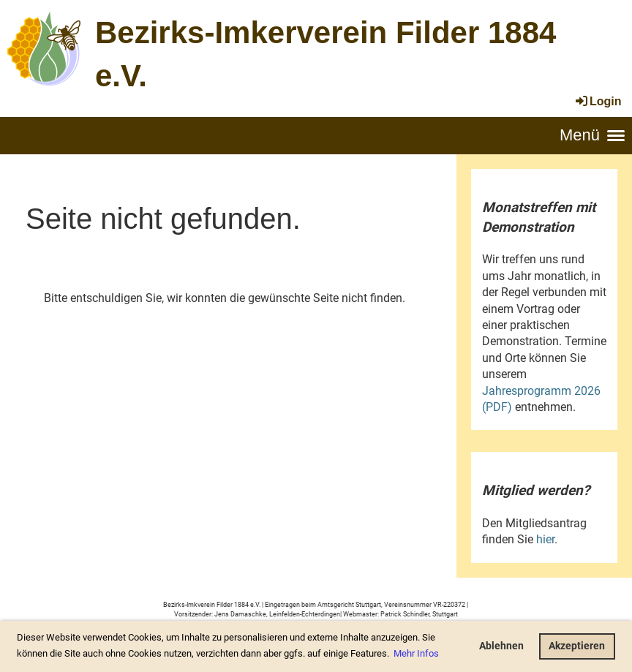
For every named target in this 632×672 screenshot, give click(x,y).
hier (545, 539)
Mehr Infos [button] (416, 653)
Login (597, 101)
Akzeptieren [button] (577, 646)
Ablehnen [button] (501, 646)
